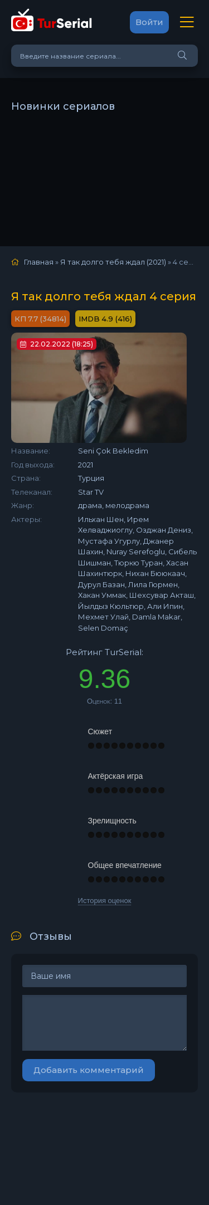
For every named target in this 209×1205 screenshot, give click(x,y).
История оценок (105, 900)
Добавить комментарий (88, 1070)
